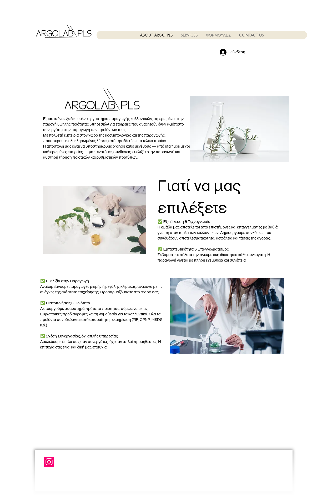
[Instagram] (49, 462)
